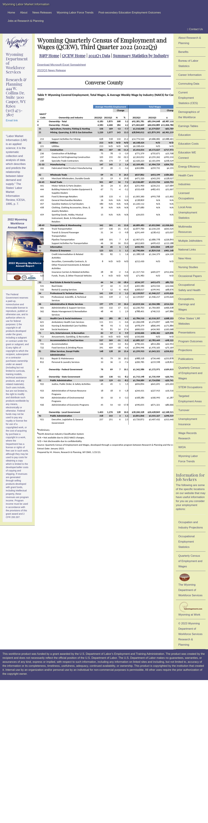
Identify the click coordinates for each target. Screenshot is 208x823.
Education (184, 134)
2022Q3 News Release (51, 70)
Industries (184, 184)
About (23, 12)
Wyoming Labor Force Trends (75, 12)
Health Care (185, 175)
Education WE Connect (187, 155)
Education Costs (188, 143)
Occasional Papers (190, 276)
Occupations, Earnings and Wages (186, 304)
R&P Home (49, 55)
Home (11, 12)
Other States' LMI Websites (189, 321)
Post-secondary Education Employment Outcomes (129, 12)
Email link (12, 120)
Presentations (187, 332)
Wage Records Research (187, 436)
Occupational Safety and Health (189, 287)
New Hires (184, 258)
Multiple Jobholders (190, 240)
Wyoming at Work (190, 609)
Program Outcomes (190, 341)
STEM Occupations (190, 387)
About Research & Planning (189, 40)
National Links (187, 249)
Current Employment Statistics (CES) (188, 98)
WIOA (182, 447)
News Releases (42, 12)
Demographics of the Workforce (189, 114)
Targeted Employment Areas (190, 398)
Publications (186, 359)
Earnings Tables (188, 126)
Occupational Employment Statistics (186, 542)
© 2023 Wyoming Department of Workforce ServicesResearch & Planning (190, 634)
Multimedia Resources (185, 229)
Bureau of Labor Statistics (188, 63)
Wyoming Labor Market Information (26, 4)
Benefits (183, 52)
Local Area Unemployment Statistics (187, 212)
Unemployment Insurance (187, 421)
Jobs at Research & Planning (26, 20)
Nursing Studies (188, 267)
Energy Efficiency (189, 166)
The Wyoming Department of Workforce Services (190, 585)
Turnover (184, 410)
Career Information (190, 74)
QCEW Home (73, 55)
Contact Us (195, 29)
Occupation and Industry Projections (190, 525)
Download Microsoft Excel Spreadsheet (61, 64)
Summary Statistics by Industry (141, 55)
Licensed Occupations (186, 195)
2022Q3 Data (99, 55)
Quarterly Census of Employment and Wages (190, 373)
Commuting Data (188, 83)
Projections (185, 350)
